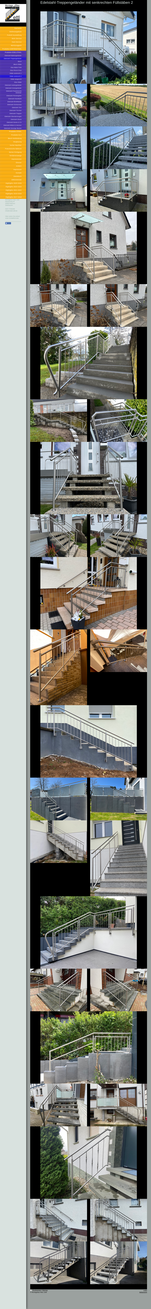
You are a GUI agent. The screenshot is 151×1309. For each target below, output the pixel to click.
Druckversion (35, 1290)
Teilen (8, 223)
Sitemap (45, 1290)
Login (145, 1290)
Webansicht (143, 1292)
